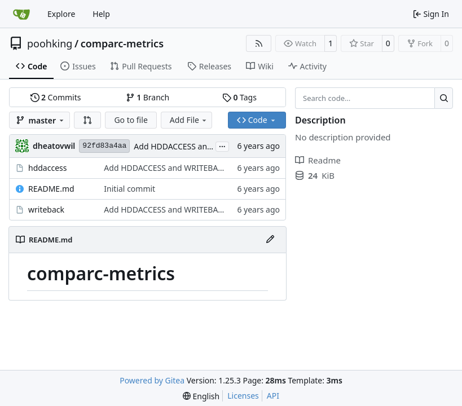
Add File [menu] (189, 119)
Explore (61, 13)
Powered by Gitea (152, 380)
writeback (46, 209)
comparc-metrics (122, 43)
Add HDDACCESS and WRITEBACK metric (208, 146)
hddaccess (47, 167)
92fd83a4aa (104, 146)
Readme (318, 160)
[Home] (21, 14)
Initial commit (129, 188)
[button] (87, 120)
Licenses (243, 395)
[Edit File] (270, 239)
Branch (148, 97)
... (222, 145)
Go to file (130, 119)
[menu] (201, 396)
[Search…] (443, 98)
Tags (239, 97)
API (273, 395)
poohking (49, 43)
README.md (51, 188)
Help (101, 13)
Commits (55, 97)
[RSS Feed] (259, 43)
